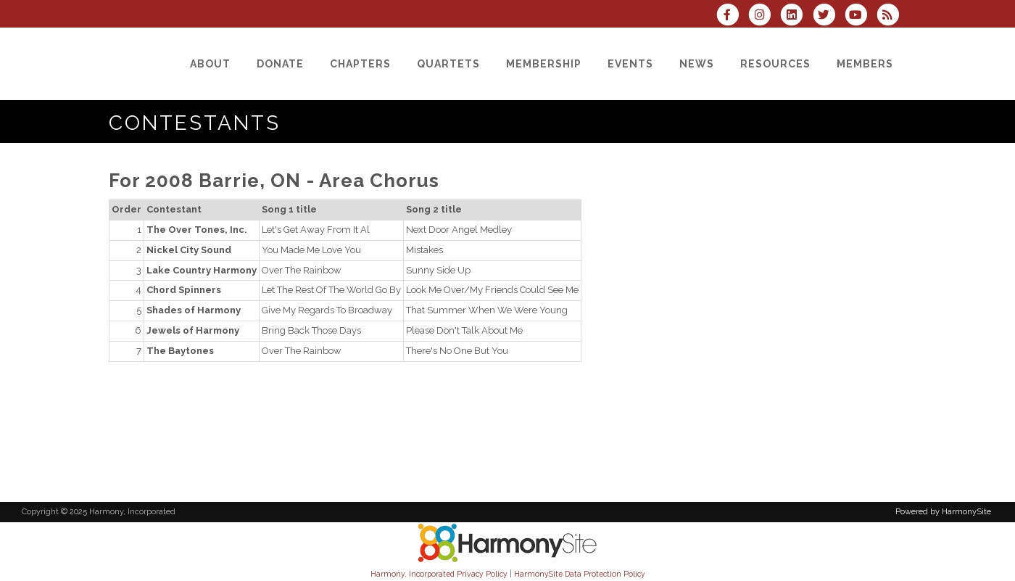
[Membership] (543, 64)
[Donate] (280, 64)
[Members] (865, 64)
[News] (696, 64)
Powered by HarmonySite (943, 511)
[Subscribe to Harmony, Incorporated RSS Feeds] (891, 16)
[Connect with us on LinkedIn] (796, 16)
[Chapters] (360, 64)
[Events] (630, 64)
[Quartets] (448, 64)
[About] (210, 64)
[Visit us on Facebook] (732, 16)
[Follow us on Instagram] (764, 16)
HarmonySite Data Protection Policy (579, 573)
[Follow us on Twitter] (828, 16)
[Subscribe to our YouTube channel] (861, 16)
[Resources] (775, 64)
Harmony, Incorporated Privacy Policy (439, 573)
